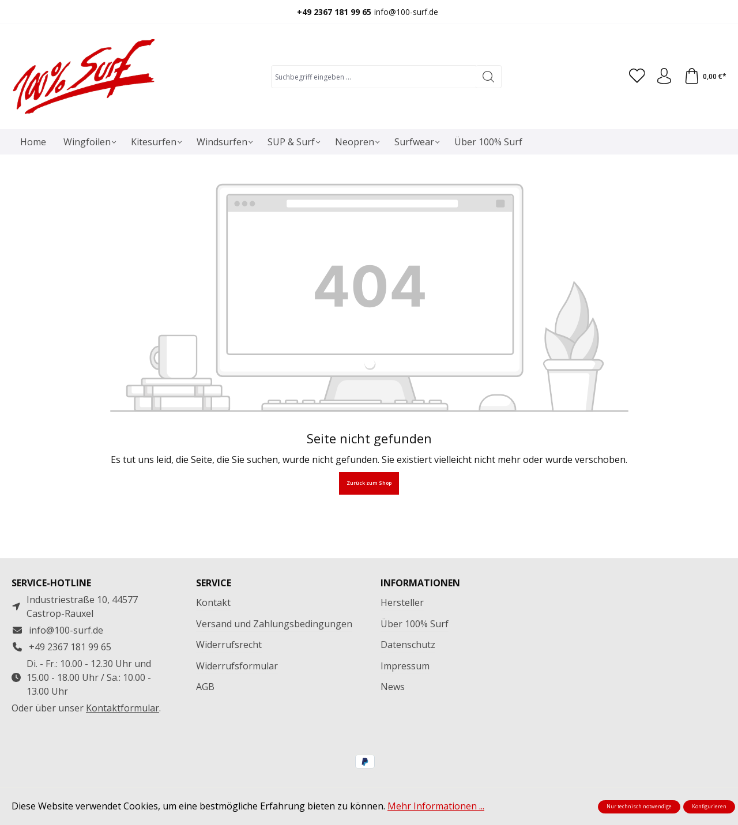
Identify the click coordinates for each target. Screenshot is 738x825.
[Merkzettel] (633, 76)
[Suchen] (487, 76)
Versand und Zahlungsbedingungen (274, 623)
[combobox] (372, 76)
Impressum (405, 666)
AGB (205, 686)
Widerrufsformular (237, 666)
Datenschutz (408, 644)
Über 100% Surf (415, 623)
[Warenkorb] (704, 76)
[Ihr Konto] (662, 76)
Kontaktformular (122, 708)
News (393, 686)
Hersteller (402, 602)
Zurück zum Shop (369, 483)
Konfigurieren (709, 806)
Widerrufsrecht (229, 644)
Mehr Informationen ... (435, 806)
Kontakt (213, 602)
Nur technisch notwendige (639, 806)
